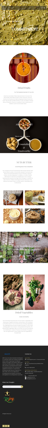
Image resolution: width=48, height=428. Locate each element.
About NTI (7, 354)
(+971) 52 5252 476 (32, 375)
